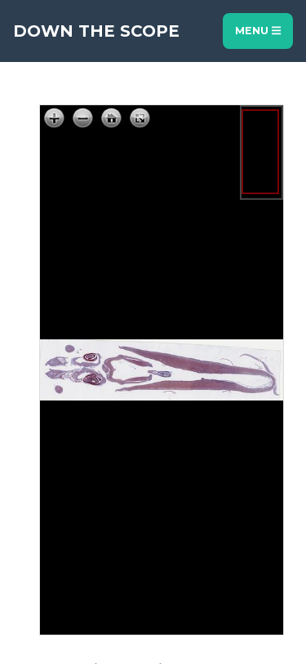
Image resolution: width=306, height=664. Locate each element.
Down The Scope (96, 31)
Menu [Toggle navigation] (258, 30)
